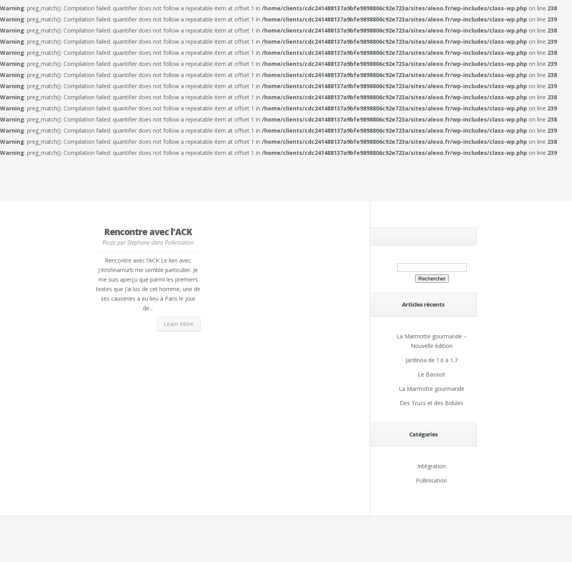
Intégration (431, 466)
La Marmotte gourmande (431, 388)
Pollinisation (179, 242)
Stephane (138, 242)
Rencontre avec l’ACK (148, 232)
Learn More (179, 324)
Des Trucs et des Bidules (432, 403)
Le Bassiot (431, 374)
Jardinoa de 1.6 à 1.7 (432, 360)
